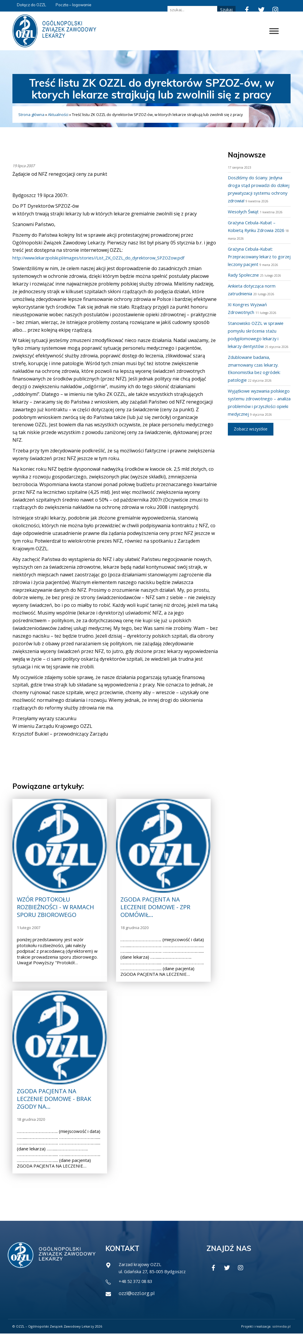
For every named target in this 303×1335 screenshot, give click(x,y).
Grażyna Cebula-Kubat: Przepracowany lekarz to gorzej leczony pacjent (255, 256)
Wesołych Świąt (245, 211)
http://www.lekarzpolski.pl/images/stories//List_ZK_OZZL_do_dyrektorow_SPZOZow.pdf (109, 257)
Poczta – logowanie (73, 4)
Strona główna (31, 114)
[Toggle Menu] (274, 31)
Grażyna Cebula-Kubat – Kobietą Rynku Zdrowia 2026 (255, 230)
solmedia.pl (281, 1328)
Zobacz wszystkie (250, 452)
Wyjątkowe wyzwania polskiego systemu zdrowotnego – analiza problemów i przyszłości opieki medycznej (254, 421)
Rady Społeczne (245, 282)
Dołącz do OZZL (31, 4)
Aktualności (58, 114)
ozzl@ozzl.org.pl (136, 1295)
